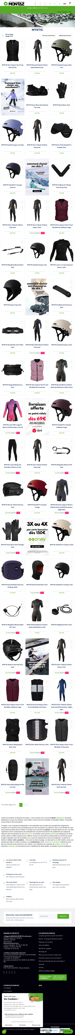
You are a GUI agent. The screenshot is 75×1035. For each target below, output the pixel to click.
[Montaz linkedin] (14, 972)
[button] (40, 4)
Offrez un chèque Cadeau (47, 971)
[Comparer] (22, 47)
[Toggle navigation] (35, 4)
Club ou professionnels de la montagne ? (52, 961)
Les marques (8, 991)
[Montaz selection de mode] (60, 4)
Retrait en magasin (45, 948)
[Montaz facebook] (9, 972)
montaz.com (17, 956)
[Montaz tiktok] (4, 972)
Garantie (41, 964)
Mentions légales (29, 1029)
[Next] (27, 805)
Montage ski (43, 952)
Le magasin (7, 988)
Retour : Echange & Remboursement (50, 939)
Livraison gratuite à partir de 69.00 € (51, 936)
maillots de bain (60, 844)
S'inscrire (63, 916)
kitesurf (29, 834)
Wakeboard (60, 818)
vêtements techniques (52, 842)
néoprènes (12, 846)
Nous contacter (24, 968)
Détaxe (41, 967)
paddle (52, 834)
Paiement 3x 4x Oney (46, 942)
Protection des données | (16, 1029)
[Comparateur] (55, 4)
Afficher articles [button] (65, 35)
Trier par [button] (48, 35)
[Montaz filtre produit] (3, 36)
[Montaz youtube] (12, 972)
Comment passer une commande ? (50, 958)
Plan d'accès (8, 941)
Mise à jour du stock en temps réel (50, 955)
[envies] (50, 4)
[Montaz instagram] (6, 972)
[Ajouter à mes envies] (22, 42)
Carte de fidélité (44, 945)
